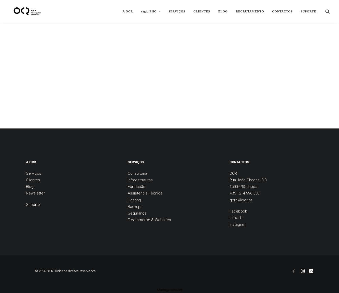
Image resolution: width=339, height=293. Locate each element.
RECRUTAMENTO (250, 11)
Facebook (238, 211)
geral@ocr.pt (241, 200)
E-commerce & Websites (149, 220)
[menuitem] (128, 11)
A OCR (128, 11)
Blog (30, 186)
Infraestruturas (140, 180)
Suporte (33, 204)
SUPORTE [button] (308, 11)
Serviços (33, 173)
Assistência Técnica (145, 193)
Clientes (33, 180)
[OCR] (23, 11)
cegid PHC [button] (150, 11)
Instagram (238, 224)
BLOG (223, 11)
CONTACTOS (282, 11)
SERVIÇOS (176, 11)
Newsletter (35, 193)
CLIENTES (201, 11)
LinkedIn (237, 218)
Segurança (137, 213)
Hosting (134, 200)
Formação (136, 186)
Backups (135, 206)
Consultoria (137, 173)
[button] (327, 11)
